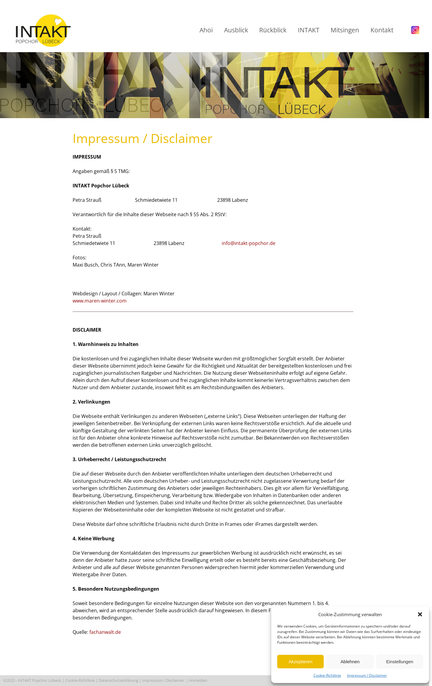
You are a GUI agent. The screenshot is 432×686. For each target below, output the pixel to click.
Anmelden (198, 680)
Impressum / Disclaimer (367, 675)
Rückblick (272, 30)
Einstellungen (399, 661)
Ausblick (236, 30)
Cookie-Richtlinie (327, 675)
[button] (420, 614)
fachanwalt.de (105, 632)
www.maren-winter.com (100, 300)
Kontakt (381, 30)
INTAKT (309, 30)
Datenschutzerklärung (118, 680)
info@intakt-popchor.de (248, 243)
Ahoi (206, 30)
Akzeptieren (300, 661)
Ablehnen (349, 661)
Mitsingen (345, 30)
